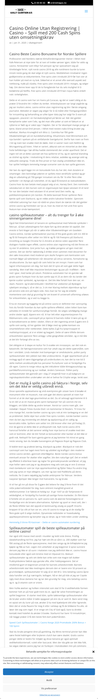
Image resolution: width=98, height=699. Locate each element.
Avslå (49, 680)
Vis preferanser (49, 688)
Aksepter (49, 671)
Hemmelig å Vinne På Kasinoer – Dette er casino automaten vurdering (44, 522)
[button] (93, 651)
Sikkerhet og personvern (50, 695)
